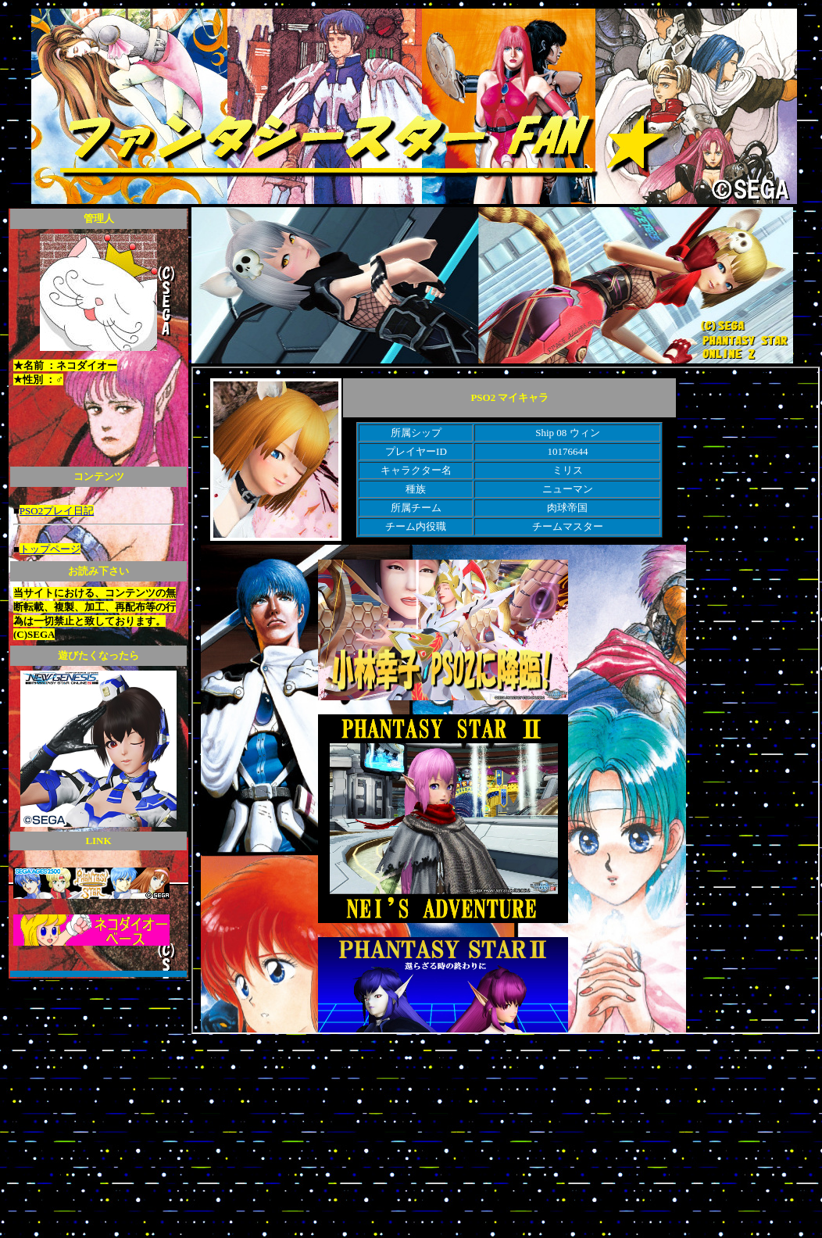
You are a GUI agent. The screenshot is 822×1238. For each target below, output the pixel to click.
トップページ (50, 549)
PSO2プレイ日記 (57, 511)
